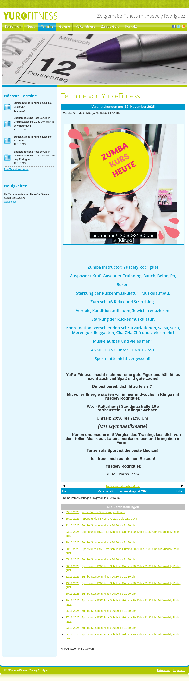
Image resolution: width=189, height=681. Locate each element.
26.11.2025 (72, 610)
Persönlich (13, 26)
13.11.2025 (72, 583)
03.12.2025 (72, 627)
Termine (47, 26)
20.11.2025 (72, 600)
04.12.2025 (72, 634)
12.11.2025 (72, 576)
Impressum (179, 670)
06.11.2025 (72, 566)
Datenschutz (163, 670)
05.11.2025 (72, 559)
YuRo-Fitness (85, 26)
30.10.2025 (72, 549)
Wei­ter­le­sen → (11, 201)
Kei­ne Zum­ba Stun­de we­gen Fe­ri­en (103, 512)
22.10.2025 (72, 525)
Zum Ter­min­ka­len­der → (16, 169)
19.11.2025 (72, 593)
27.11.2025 (72, 617)
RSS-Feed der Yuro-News (183, 27)
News (31, 26)
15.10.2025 (72, 518)
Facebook (174, 27)
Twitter (178, 27)
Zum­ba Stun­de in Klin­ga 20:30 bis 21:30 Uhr (109, 525)
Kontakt (131, 26)
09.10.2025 (72, 512)
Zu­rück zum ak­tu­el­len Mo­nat (123, 486)
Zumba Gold (110, 26)
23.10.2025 (72, 531)
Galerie (64, 26)
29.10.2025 (72, 542)
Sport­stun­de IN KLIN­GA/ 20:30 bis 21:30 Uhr (109, 518)
